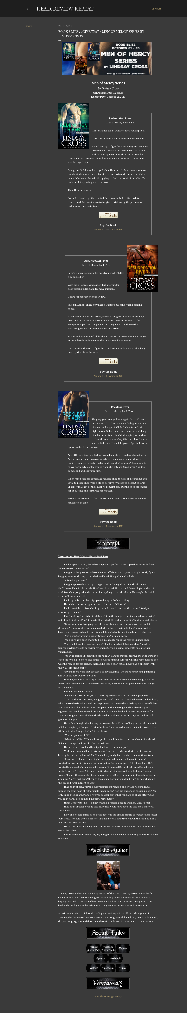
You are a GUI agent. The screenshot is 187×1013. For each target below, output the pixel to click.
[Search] (156, 8)
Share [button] (29, 26)
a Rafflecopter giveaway (108, 996)
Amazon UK (116, 229)
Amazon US (100, 229)
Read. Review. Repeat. (66, 8)
